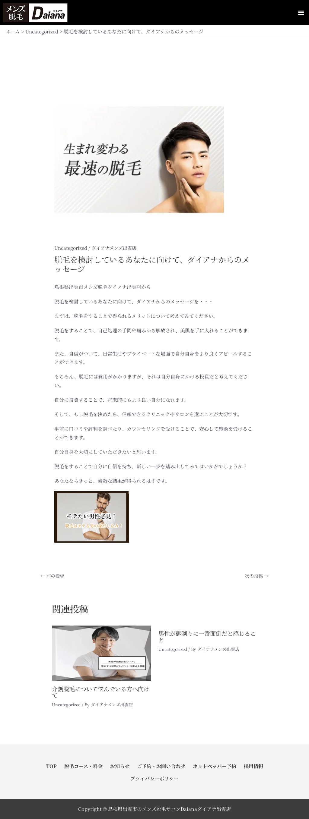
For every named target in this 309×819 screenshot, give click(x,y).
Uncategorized (71, 247)
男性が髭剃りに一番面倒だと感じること (206, 636)
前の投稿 (53, 575)
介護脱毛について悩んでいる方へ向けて (100, 691)
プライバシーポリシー (154, 778)
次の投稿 (256, 575)
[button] (301, 13)
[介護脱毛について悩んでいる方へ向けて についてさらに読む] (101, 652)
